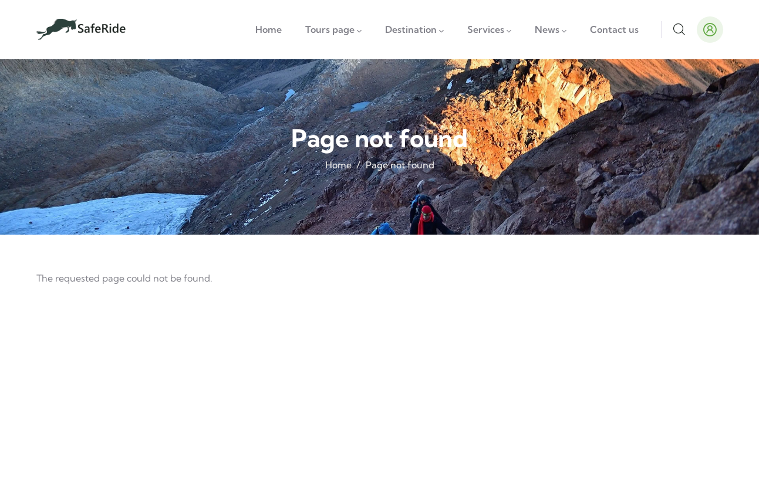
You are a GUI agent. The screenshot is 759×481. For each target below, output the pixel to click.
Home (338, 165)
